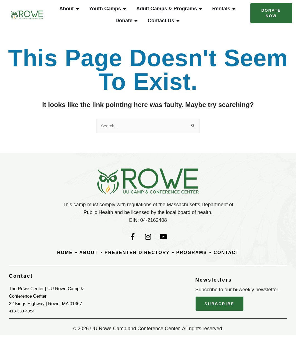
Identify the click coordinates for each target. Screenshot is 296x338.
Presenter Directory (136, 256)
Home (57, 256)
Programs (196, 256)
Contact (233, 256)
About (83, 256)
